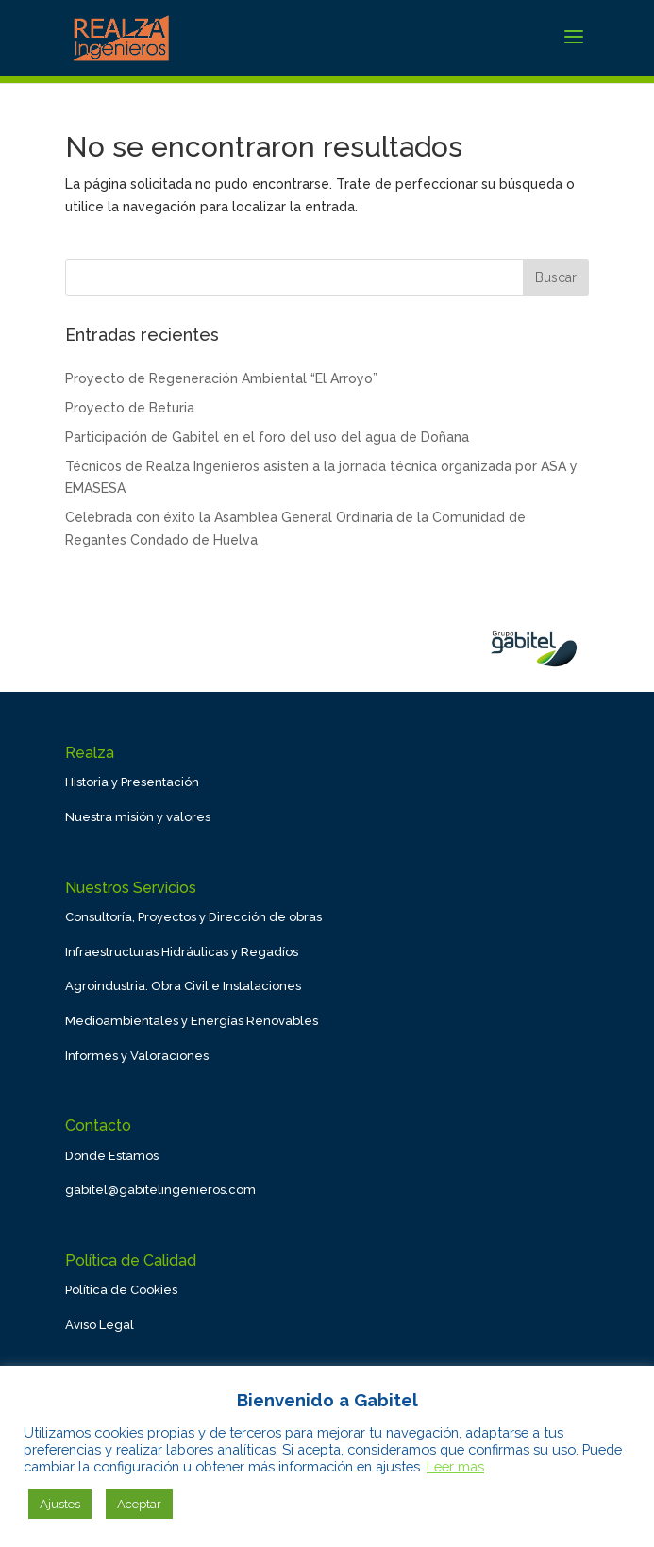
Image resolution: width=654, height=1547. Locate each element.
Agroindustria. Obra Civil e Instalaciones (183, 986)
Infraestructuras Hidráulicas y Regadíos (181, 952)
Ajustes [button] (60, 1504)
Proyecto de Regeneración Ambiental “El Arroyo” (221, 378)
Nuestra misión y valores (137, 817)
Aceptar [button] (139, 1504)
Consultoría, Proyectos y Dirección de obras (193, 917)
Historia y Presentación (132, 782)
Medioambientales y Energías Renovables (191, 1021)
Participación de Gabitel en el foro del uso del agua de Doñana (267, 437)
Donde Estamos (112, 1156)
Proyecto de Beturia (129, 407)
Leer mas (455, 1466)
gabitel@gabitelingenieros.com (160, 1190)
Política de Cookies (121, 1290)
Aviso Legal (99, 1325)
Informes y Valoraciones (137, 1056)
